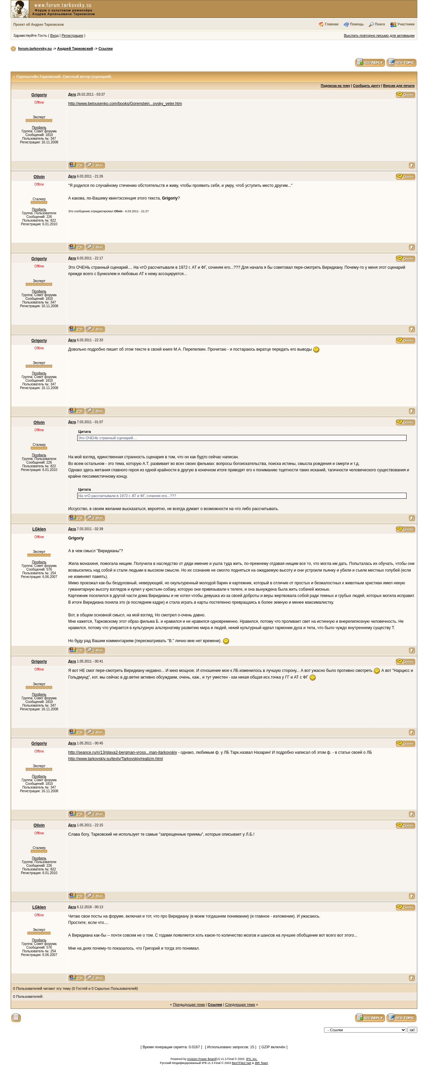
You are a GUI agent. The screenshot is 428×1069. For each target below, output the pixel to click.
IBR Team (261, 1063)
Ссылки (105, 48)
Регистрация (72, 35)
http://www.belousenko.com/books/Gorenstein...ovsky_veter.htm (125, 103)
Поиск (380, 24)
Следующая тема (240, 1004)
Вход (54, 35)
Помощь (357, 24)
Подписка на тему (335, 86)
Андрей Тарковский (75, 48)
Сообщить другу (367, 86)
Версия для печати (399, 86)
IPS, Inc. (251, 1059)
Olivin (38, 176)
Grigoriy (39, 95)
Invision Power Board (201, 1059)
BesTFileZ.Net (241, 1063)
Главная (332, 24)
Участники (406, 24)
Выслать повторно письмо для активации (379, 35)
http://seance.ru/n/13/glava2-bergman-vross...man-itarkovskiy (122, 752)
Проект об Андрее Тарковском (38, 24)
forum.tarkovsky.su (35, 48)
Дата (72, 94)
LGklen (39, 529)
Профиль (39, 127)
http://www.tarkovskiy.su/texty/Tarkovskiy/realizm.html (115, 758)
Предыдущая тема (189, 1004)
